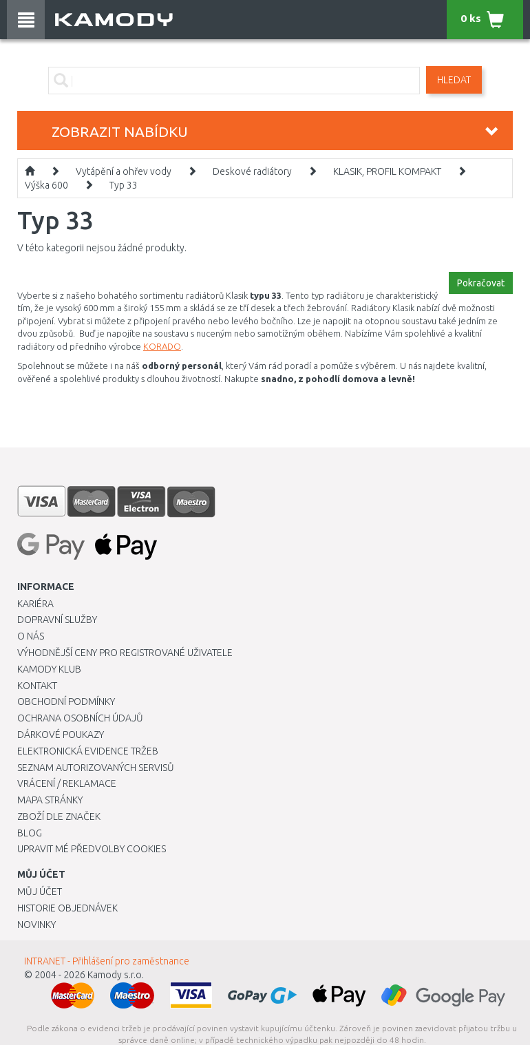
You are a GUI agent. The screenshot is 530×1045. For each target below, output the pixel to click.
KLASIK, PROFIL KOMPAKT (387, 171)
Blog (29, 832)
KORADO (162, 346)
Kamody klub (49, 669)
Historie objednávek (67, 908)
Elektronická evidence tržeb (87, 751)
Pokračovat (481, 282)
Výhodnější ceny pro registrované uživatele (125, 652)
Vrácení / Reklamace (66, 783)
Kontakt (37, 685)
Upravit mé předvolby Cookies (91, 848)
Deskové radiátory (252, 171)
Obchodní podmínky (66, 701)
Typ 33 (123, 185)
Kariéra (35, 603)
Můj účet (39, 891)
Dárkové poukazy (60, 734)
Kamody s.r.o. (115, 974)
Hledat (454, 79)
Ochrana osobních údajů (80, 718)
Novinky (36, 924)
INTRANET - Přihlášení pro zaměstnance (106, 961)
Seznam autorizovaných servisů (95, 767)
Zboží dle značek (58, 816)
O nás (30, 636)
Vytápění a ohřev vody (123, 171)
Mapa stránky (50, 799)
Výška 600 (46, 185)
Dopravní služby (57, 619)
